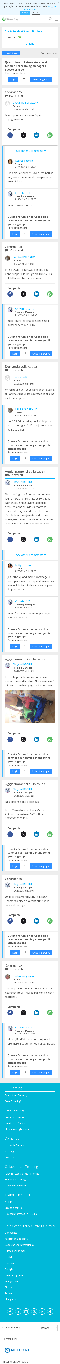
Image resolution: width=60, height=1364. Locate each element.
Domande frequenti (15, 1145)
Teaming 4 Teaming (15, 1179)
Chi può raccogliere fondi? (18, 1129)
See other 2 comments (31, 150)
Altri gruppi (10, 1299)
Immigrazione (12, 1281)
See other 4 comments (31, 555)
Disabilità (9, 1256)
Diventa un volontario (16, 1185)
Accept (25, 12)
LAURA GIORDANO (24, 257)
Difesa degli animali (15, 1250)
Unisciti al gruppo (41, 79)
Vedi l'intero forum (49, 53)
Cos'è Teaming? (13, 1101)
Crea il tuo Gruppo (14, 1117)
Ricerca (8, 1287)
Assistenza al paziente (16, 1238)
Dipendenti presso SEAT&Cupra (21, 1213)
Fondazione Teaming (16, 1095)
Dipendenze (11, 1232)
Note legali (10, 1151)
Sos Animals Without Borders (23, 31)
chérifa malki (20, 377)
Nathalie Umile (24, 161)
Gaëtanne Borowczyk (25, 102)
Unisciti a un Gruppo (15, 1123)
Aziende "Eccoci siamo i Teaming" (22, 1173)
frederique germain (24, 976)
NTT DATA (10, 1201)
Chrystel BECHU (24, 193)
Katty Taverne (23, 565)
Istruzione (10, 1263)
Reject (36, 12)
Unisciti (30, 43)
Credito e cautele (13, 1207)
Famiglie (9, 1269)
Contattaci (10, 1157)
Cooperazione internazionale (20, 1244)
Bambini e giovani (14, 1275)
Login (13, 79)
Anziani (8, 1293)
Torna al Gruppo (11, 53)
